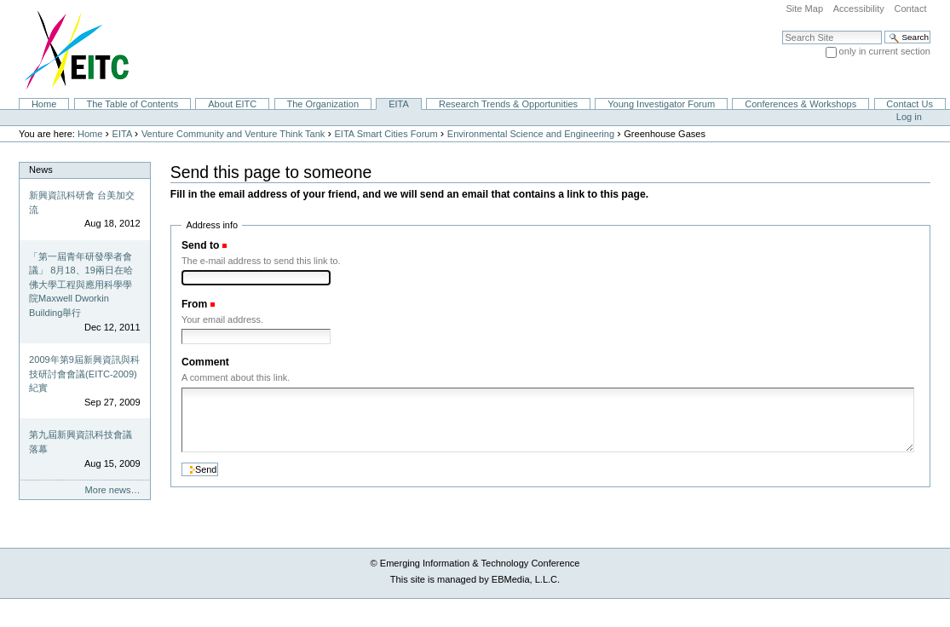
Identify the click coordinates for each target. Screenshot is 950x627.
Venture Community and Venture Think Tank (233, 134)
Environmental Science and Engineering (530, 134)
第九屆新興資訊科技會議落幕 (80, 441)
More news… (113, 490)
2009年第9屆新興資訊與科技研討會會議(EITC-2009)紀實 (84, 373)
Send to (200, 245)
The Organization (322, 104)
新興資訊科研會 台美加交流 (82, 202)
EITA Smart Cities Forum (386, 134)
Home (44, 104)
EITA (399, 104)
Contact (910, 8)
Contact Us (909, 104)
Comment (205, 362)
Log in (909, 117)
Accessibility (858, 8)
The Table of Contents (132, 104)
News (41, 169)
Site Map (804, 8)
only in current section (884, 51)
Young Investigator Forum (661, 104)
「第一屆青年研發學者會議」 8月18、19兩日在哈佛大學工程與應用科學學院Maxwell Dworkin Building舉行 (81, 284)
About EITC (232, 104)
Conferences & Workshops (800, 104)
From (194, 304)
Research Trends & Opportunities (508, 104)
